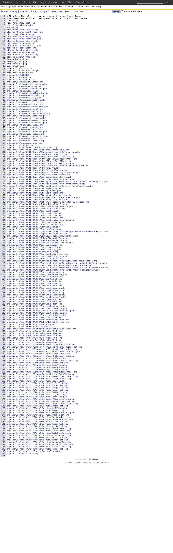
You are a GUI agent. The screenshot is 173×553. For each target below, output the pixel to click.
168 (3, 470)
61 (4, 179)
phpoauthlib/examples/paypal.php (25, 147)
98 (4, 280)
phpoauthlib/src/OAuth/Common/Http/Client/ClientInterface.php (42, 187)
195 (3, 544)
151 (3, 424)
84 (4, 242)
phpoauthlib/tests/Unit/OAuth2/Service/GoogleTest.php (37, 506)
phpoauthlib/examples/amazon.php (25, 95)
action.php (13, 30)
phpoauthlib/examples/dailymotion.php (28, 109)
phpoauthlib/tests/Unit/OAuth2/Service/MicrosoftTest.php (39, 519)
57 (4, 168)
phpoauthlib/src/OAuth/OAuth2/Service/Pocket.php (34, 359)
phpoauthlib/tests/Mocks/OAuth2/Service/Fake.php (34, 402)
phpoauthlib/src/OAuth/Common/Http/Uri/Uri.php (33, 198)
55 (4, 163)
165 (3, 462)
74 (4, 215)
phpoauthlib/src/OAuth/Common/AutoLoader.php (32, 174)
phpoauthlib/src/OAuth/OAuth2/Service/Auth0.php (34, 293)
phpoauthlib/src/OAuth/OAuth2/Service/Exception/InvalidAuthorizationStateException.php (57, 312)
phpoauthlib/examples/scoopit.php (25, 157)
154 (3, 432)
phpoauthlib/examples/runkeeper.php (27, 155)
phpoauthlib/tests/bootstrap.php (25, 541)
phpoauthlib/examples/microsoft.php (27, 144)
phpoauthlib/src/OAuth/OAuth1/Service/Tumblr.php (34, 264)
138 (3, 389)
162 (3, 454)
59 (4, 174)
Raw (66, 12)
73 (4, 212)
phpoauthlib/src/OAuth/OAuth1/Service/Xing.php (33, 269)
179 (3, 500)
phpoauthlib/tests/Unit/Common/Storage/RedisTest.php (37, 435)
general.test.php (23, 27)
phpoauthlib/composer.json (21, 92)
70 (4, 204)
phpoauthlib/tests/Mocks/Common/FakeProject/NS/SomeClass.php (41, 391)
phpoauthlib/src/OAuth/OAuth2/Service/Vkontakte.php (36, 375)
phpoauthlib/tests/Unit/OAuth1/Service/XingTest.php (36, 470)
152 (3, 427)
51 (4, 152)
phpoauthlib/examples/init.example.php (28, 133)
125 (3, 353)
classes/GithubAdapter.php (21, 49)
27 (4, 87)
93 (4, 266)
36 (4, 111)
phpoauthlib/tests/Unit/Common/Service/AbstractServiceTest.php (43, 429)
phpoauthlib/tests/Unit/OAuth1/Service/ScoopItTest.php (38, 462)
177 (3, 495)
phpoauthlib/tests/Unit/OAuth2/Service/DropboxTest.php (38, 495)
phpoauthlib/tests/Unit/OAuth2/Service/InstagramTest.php (39, 511)
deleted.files (32, 7)
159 (3, 446)
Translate (53, 2)
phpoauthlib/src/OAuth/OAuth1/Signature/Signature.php (37, 277)
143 (3, 402)
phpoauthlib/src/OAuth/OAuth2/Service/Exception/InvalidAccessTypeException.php (52, 310)
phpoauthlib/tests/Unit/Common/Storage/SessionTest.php (38, 438)
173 (3, 484)
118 (3, 334)
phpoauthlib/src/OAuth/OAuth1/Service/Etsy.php (33, 250)
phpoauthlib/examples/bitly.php (24, 100)
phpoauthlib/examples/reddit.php (25, 152)
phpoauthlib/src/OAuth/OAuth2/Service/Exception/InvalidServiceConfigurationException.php (58, 318)
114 (3, 323)
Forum (27, 2)
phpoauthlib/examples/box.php (23, 106)
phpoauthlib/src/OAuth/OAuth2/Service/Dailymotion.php (37, 302)
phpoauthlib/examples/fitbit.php (25, 119)
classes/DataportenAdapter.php (24, 41)
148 (3, 416)
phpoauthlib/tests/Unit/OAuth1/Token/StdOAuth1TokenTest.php (41, 478)
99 (4, 283)
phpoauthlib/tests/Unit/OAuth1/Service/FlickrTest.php (37, 459)
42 (4, 128)
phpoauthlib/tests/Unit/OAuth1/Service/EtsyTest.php (36, 454)
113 (3, 321)
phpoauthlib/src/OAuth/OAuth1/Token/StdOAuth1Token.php (38, 283)
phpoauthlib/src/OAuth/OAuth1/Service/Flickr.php (34, 255)
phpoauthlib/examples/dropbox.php (25, 111)
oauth (20, 7)
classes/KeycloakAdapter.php (23, 57)
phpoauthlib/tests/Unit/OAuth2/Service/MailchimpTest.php (39, 516)
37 (4, 114)
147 (3, 413)
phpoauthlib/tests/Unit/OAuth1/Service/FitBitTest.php (37, 457)
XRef (69, 2)
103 (3, 293)
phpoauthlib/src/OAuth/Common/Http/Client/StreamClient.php (40, 193)
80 (4, 231)
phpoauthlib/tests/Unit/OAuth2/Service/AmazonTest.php (37, 484)
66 (4, 193)
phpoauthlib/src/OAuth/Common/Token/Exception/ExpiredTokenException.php (48, 239)
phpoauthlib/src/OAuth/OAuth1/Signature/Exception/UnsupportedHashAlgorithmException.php (57, 274)
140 (3, 394)
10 (4, 41)
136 (3, 383)
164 (3, 459)
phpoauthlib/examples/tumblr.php (25, 163)
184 (3, 514)
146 (3, 410)
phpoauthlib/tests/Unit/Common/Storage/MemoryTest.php (37, 432)
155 (3, 435)
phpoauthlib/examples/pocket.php (25, 149)
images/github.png (17, 70)
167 (3, 467)
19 (4, 65)
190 (3, 530)
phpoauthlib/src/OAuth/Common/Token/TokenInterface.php (38, 242)
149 (3, 419)
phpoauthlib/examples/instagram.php (27, 136)
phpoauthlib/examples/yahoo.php (24, 168)
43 (4, 130)
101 (3, 288)
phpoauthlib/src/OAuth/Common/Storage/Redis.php (34, 225)
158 (3, 443)
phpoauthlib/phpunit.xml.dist (23, 171)
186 (3, 519)
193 (3, 538)
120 (3, 340)
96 (4, 274)
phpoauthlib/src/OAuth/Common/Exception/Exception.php (37, 182)
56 (4, 166)
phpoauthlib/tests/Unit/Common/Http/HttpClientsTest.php (38, 421)
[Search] (98, 12)
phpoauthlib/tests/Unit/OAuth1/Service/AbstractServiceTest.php (43, 448)
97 (4, 277)
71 (4, 206)
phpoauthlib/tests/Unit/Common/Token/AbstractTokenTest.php (40, 446)
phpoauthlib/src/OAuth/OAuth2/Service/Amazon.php (34, 291)
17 (4, 60)
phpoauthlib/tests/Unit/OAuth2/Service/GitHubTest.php (37, 503)
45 (4, 136)
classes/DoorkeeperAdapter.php (24, 43)
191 (3, 533)
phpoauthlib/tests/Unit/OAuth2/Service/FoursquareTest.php (40, 500)
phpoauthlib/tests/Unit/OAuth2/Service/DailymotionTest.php (40, 492)
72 (4, 209)
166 (3, 465)
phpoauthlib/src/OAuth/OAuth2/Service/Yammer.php (34, 378)
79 (4, 228)
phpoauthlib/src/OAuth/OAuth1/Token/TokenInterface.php (38, 285)
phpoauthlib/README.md (19, 90)
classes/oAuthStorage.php (21, 65)
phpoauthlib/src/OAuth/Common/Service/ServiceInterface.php (40, 212)
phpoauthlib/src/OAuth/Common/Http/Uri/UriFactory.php (37, 201)
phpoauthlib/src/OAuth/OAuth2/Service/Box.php (33, 299)
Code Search (82, 2)
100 (3, 285)
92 (4, 264)
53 (4, 157)
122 (3, 345)
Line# (33, 12)
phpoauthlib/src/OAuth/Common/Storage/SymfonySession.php (39, 231)
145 (3, 408)
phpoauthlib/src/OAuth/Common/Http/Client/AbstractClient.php (41, 185)
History (12, 12)
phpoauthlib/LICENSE (18, 87)
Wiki (18, 2)
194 (3, 541)
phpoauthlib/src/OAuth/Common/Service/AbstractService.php (40, 209)
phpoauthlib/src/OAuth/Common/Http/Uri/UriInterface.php (38, 206)
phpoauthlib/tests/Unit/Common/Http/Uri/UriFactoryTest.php (40, 424)
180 (3, 503)
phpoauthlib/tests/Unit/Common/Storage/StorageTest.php (38, 440)
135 (3, 380)
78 (4, 225)
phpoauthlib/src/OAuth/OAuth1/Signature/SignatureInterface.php (43, 280)
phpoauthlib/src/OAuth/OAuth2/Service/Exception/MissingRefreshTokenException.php (53, 321)
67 (4, 196)
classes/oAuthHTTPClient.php (23, 62)
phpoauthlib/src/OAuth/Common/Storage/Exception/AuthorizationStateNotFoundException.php (57, 215)
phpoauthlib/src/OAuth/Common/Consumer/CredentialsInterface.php (43, 179)
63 (4, 185)
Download (77, 12)
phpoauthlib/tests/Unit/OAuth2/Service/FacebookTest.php (38, 497)
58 (4, 171)
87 (4, 250)
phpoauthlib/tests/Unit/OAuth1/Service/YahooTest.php (37, 473)
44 (4, 133)
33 (4, 103)
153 (3, 429)
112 (3, 318)
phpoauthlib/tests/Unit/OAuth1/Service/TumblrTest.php (37, 465)
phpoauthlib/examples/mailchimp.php (27, 141)
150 (3, 421)
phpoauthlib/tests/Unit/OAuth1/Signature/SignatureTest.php (40, 476)
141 (3, 397)
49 (4, 147)
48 (4, 144)
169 (3, 473)
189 (3, 527)
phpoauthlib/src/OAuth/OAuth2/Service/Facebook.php (35, 323)
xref (3, 7)
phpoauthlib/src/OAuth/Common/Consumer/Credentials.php (38, 177)
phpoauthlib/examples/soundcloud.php (27, 160)
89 (4, 255)
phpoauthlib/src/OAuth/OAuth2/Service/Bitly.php (34, 296)
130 (3, 367)
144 (3, 405)
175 (3, 489)
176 (3, 492)
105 (3, 299)
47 (4, 141)
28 (4, 90)
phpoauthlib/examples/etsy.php (24, 114)
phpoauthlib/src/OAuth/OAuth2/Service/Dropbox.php (35, 307)
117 (3, 332)
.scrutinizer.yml (30, 81)
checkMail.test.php (24, 24)
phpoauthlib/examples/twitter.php (25, 166)
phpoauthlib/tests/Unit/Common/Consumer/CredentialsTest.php (41, 410)
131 (3, 370)
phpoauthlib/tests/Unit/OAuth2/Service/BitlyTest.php (37, 486)
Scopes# (43, 12)
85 (4, 244)
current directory (131, 12)
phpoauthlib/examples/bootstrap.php (27, 103)
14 (4, 51)
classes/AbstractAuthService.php (25, 35)
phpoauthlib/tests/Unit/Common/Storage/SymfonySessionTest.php (42, 443)
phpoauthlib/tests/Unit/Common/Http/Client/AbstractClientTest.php (44, 413)
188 (3, 525)
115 (3, 326)
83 (4, 239)
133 (3, 375)
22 (4, 73)
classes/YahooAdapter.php (21, 60)
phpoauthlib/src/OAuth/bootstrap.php (27, 389)
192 (3, 535)
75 (4, 217)
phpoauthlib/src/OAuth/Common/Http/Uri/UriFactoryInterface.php (43, 204)
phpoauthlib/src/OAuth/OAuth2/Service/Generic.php (35, 329)
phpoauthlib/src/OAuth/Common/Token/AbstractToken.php (37, 236)
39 (4, 119)
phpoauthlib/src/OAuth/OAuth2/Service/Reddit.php (34, 361)
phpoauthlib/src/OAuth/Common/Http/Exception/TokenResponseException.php (48, 196)
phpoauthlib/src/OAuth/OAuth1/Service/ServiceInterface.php (40, 261)
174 (3, 486)
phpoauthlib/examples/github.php (25, 128)
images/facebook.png (18, 68)
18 (4, 62)
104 (3, 296)
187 (3, 522)
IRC (35, 2)
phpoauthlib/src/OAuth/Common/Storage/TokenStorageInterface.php (43, 234)
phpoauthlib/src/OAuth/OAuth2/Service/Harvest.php (35, 337)
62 (4, 182)
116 (3, 329)
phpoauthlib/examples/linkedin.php (26, 138)
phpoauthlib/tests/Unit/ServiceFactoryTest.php (33, 538)
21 (4, 70)
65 (4, 190)
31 (4, 98)
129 (3, 364)
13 (4, 49)
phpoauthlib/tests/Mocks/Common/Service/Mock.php (34, 394)
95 (4, 272)
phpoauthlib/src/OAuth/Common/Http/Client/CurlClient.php (39, 190)
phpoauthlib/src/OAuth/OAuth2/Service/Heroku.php (34, 340)
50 (4, 149)
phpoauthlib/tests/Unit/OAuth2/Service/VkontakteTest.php (39, 533)
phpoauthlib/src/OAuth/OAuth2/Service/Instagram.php (36, 342)
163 (3, 457)
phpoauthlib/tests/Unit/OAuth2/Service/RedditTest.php (37, 525)
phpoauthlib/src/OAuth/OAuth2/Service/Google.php (34, 334)
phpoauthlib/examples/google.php (25, 130)
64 (4, 187)
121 (3, 342)
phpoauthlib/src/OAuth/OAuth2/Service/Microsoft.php (36, 353)
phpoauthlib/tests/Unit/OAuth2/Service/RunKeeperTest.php (39, 527)
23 (4, 76)
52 (4, 155)
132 (3, 372)
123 (3, 348)
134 (3, 378)
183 (3, 511)
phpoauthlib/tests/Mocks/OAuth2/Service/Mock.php (34, 405)
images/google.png (17, 73)
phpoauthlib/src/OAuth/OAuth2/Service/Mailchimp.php (36, 351)
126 (3, 356)
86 (4, 247)
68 (4, 198)
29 (4, 92)
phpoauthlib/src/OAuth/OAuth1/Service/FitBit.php (34, 253)
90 (4, 258)
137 (3, 386)
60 (4, 177)
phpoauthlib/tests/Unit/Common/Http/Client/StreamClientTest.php (43, 419)
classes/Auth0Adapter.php (21, 38)
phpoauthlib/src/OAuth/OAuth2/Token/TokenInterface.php (38, 383)
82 (4, 236)
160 (3, 448)
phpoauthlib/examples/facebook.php (26, 117)
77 (4, 223)
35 (4, 109)
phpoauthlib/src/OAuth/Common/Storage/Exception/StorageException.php (46, 217)
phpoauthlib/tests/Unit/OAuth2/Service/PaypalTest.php (37, 522)
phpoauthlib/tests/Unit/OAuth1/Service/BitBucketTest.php (39, 451)
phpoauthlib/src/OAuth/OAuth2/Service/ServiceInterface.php (40, 370)
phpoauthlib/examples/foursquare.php (27, 125)
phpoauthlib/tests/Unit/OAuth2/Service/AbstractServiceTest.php (43, 481)
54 (4, 160)
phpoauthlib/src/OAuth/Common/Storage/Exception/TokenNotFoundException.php (50, 220)
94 (4, 269)
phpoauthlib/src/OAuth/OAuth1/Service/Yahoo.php (34, 272)
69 (4, 201)
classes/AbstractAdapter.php (23, 32)
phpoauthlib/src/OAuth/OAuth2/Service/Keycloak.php (35, 345)
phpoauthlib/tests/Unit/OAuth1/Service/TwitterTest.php (38, 467)
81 (4, 234)
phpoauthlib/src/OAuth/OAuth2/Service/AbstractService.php (40, 288)
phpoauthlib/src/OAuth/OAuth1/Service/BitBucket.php (36, 247)
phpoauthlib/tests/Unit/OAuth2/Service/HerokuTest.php (37, 508)
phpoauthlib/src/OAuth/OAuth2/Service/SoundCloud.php (37, 372)
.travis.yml (13, 22)
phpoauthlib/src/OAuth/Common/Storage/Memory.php (34, 223)
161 (3, 451)
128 (3, 361)
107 (3, 304)
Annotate (23, 12)
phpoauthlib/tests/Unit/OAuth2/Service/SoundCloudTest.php (40, 530)
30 (4, 95)
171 (3, 478)
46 (4, 138)
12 (4, 46)
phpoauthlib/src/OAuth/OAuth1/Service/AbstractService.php (40, 244)
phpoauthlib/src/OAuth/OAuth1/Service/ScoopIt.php (35, 258)
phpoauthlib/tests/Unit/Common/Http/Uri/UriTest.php (36, 427)
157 (3, 440)
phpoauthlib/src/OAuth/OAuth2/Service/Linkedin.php (35, 348)
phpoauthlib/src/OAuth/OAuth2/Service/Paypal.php (34, 356)
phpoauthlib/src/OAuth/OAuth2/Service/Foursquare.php (37, 326)
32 (4, 100)
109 (3, 310)
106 (3, 302)
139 (3, 391)
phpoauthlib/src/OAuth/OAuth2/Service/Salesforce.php (37, 367)
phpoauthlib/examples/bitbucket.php (27, 98)
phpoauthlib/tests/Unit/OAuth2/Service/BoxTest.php (35, 489)
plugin (12, 7)
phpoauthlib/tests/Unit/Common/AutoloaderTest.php (35, 408)
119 (3, 337)
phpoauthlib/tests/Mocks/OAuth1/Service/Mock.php (34, 399)
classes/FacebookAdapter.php (23, 46)
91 (4, 261)
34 (4, 106)
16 (4, 57)
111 (3, 315)
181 (3, 506)
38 (4, 117)
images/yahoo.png (16, 76)
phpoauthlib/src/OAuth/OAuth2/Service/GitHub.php (34, 332)
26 (4, 84)
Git (62, 2)
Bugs (42, 2)
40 (4, 122)
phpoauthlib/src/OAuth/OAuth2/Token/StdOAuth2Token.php (38, 380)
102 (3, 291)
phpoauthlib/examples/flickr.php (25, 122)
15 (4, 54)
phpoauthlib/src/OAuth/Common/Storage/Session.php (35, 228)
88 (4, 253)
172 (3, 481)
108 (3, 307)
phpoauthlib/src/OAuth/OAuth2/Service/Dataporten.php (37, 304)
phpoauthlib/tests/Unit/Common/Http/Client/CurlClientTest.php (42, 416)
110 (3, 312)
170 (3, 476)
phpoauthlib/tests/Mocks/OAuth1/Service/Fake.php (34, 397)
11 (4, 43)
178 (3, 497)
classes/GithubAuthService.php (24, 51)
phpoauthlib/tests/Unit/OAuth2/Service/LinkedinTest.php (38, 514)
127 (3, 359)
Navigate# (56, 12)
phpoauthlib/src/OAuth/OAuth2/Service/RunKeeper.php (36, 364)
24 (4, 79)
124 (3, 351)
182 (3, 508)
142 (3, 399)
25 (4, 81)
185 (3, 516)
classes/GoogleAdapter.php (21, 54)
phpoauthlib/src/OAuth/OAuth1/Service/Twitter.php (35, 266)
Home (4, 12)
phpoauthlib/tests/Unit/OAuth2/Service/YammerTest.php (37, 535)
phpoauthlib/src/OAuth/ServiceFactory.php (30, 386)
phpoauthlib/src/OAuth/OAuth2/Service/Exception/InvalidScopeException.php (49, 315)
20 (4, 68)
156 (3, 438)
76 (4, 220)
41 (4, 125)
